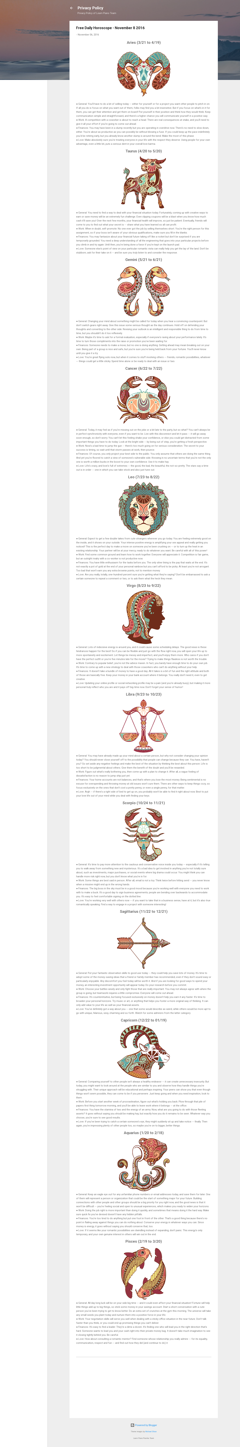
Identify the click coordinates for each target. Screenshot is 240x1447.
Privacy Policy (90, 8)
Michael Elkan (151, 1432)
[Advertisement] (143, 1387)
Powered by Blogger (143, 1425)
